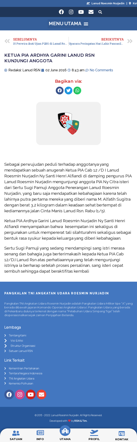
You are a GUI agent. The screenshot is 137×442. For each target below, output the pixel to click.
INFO (40, 439)
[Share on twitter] (68, 90)
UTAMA (65, 439)
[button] (69, 23)
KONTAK (121, 439)
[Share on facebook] (60, 90)
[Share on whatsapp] (77, 90)
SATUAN (16, 439)
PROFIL (94, 439)
